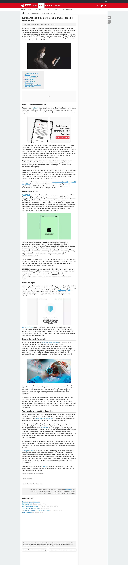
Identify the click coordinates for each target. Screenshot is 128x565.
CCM (72, 542)
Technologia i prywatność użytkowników (33, 85)
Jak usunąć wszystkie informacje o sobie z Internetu (62, 550)
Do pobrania (49, 5)
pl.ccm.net (25, 544)
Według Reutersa (27, 327)
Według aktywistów (28, 451)
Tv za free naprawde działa (30, 508)
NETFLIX (50, 9)
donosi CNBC (45, 428)
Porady (41, 5)
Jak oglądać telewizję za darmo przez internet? (36, 510)
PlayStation (23, 9)
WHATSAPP (38, 9)
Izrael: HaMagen (30, 79)
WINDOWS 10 (69, 9)
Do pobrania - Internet (39, 504)
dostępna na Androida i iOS (50, 342)
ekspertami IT (68, 489)
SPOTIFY (44, 9)
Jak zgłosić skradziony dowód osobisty (35, 550)
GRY (33, 9)
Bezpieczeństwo (36, 13)
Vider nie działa (27, 512)
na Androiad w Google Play (61, 182)
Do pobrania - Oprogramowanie (48, 506)
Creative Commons (45, 544)
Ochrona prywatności (49, 13)
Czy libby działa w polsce (30, 506)
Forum (35, 5)
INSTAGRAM (55, 9)
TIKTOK (29, 9)
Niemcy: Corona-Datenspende (30, 82)
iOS (69, 290)
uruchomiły (35, 108)
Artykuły (58, 5)
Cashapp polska (27, 504)
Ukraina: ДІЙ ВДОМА (31, 77)
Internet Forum (45, 508)
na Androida (62, 290)
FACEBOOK (62, 9)
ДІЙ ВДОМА (26, 195)
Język (105, 1)
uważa (44, 466)
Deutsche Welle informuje (44, 418)
